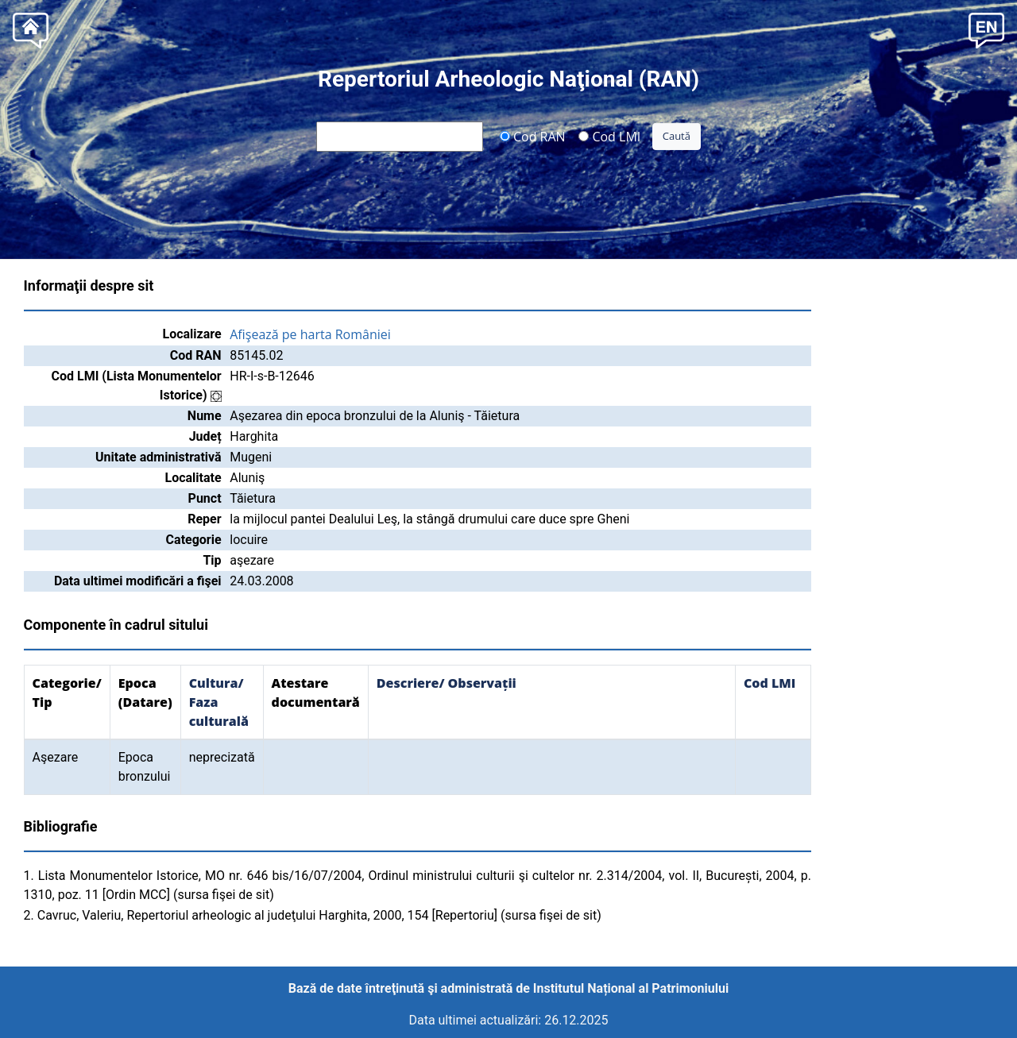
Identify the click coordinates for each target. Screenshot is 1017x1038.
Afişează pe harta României (310, 334)
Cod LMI (609, 136)
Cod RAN (533, 136)
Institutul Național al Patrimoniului (631, 988)
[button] (986, 29)
